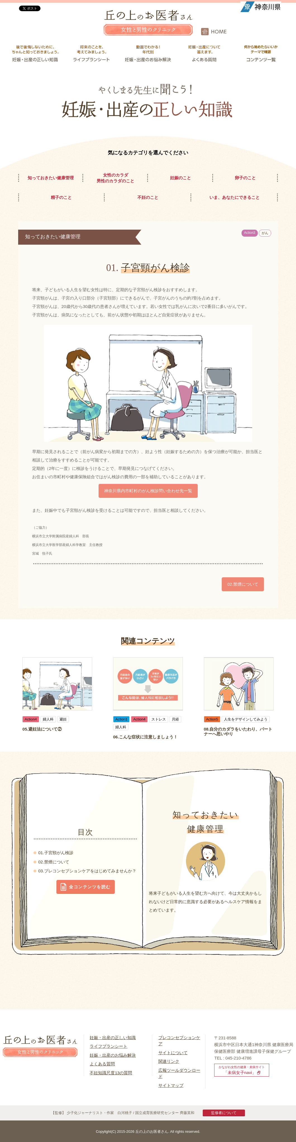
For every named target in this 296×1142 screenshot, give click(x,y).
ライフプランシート (108, 1046)
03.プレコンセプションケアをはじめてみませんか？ (87, 870)
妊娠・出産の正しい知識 (113, 1037)
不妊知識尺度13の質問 (111, 1072)
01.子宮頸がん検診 (55, 852)
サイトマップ (170, 1085)
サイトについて (173, 1052)
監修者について (224, 1113)
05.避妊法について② (42, 729)
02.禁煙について (53, 862)
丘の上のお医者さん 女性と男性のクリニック (148, 26)
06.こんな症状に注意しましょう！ (145, 736)
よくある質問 (102, 1063)
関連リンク (168, 1061)
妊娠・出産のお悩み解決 (113, 1055)
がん (265, 233)
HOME (248, 31)
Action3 (249, 233)
